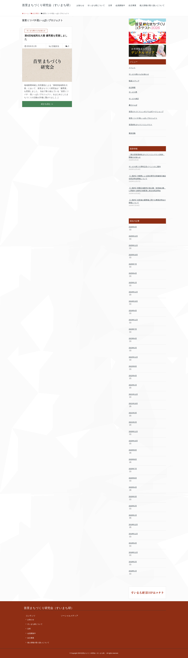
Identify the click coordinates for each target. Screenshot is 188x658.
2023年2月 (133, 348)
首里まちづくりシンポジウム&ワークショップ (146, 112)
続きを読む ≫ (47, 104)
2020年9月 (133, 450)
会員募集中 (120, 5)
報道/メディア (134, 81)
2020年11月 (133, 431)
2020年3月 (133, 497)
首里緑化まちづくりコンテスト (140, 125)
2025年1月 (133, 283)
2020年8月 (133, 459)
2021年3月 (133, 413)
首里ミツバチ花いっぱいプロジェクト (143, 118)
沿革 (110, 5)
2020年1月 (133, 515)
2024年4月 (133, 311)
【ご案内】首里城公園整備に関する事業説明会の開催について (147, 201)
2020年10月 (133, 441)
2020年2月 (133, 506)
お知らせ (80, 5)
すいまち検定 (134, 99)
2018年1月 (133, 571)
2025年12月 (133, 236)
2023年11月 (133, 320)
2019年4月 (133, 543)
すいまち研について (96, 5)
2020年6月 (133, 478)
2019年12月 (133, 524)
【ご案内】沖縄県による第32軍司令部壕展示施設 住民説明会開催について (147, 177)
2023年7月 (133, 329)
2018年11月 (133, 552)
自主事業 (132, 5)
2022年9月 (133, 366)
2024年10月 (133, 301)
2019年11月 (133, 534)
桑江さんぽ (133, 105)
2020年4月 (133, 487)
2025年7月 (133, 264)
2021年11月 (133, 394)
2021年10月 (133, 403)
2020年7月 (133, 469)
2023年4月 (133, 338)
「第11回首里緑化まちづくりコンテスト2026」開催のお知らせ (147, 156)
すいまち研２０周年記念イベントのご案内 (145, 167)
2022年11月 (133, 357)
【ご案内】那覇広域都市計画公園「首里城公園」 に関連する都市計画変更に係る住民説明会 (147, 189)
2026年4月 (133, 227)
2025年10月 (133, 255)
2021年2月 (133, 422)
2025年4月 (133, 273)
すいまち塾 (133, 92)
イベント (132, 68)
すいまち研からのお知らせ (139, 74)
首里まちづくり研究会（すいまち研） (47, 5)
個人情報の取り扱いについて (152, 5)
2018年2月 (133, 562)
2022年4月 (133, 376)
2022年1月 (133, 385)
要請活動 (132, 133)
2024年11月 (133, 292)
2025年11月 (133, 245)
